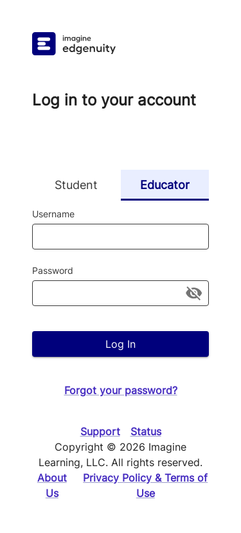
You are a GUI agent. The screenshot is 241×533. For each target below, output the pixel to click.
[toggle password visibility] (194, 293)
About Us (52, 485)
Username (53, 213)
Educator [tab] (165, 185)
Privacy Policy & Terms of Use (145, 485)
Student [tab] (76, 185)
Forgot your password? (120, 390)
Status (145, 431)
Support (100, 431)
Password (52, 270)
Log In (120, 344)
